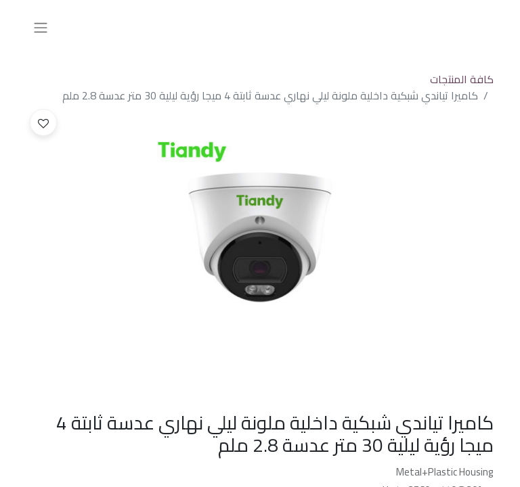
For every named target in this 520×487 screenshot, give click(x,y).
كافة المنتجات (462, 79)
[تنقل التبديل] (40, 27)
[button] (43, 122)
